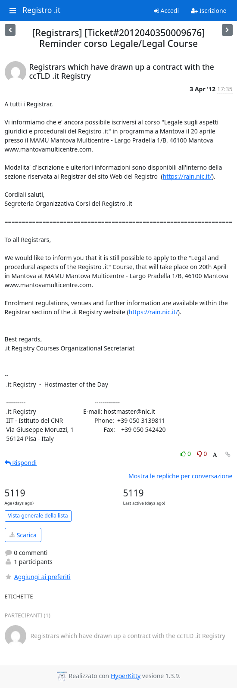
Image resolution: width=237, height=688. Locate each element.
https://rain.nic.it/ (187, 176)
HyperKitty (125, 676)
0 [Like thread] (186, 453)
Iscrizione (208, 10)
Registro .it (41, 10)
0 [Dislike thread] (202, 453)
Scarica (23, 535)
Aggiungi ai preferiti (38, 577)
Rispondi (21, 463)
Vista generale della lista (38, 515)
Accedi (166, 10)
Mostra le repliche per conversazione (180, 476)
